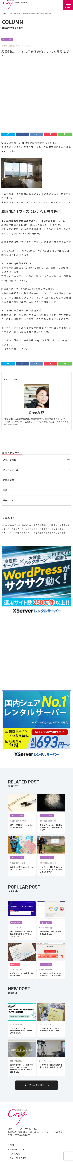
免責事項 (46, 1155)
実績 (5, 419)
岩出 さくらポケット (20, 1144)
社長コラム (8, 430)
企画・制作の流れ (18, 1087)
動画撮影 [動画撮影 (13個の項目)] (49, 462)
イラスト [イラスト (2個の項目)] (7, 458)
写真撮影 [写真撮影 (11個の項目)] (39, 462)
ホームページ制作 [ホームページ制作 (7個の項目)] (12, 462)
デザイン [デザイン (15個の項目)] (28, 458)
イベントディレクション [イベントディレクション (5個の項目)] (59, 454)
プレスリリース (10, 399)
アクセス (14, 1118)
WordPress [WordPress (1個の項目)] (14, 454)
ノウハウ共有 (7, 39)
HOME (11, 1074)
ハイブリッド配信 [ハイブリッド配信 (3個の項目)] (56, 458)
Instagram (15, 1139)
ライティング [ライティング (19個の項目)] (27, 462)
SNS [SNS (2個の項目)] (5, 454)
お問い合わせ (16, 1126)
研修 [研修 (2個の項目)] (58, 462)
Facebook (15, 1135)
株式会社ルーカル (11, 123)
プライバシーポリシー (31, 1155)
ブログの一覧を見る (34, 1014)
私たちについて (17, 1079)
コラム (13, 1091)
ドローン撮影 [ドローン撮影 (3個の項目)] (40, 458)
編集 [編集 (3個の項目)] (64, 462)
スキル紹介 (15, 1083)
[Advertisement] (36, 582)
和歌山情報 (8, 409)
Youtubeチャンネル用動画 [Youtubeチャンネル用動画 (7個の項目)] (34, 454)
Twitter (14, 1131)
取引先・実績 (16, 1122)
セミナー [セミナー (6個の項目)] (18, 458)
